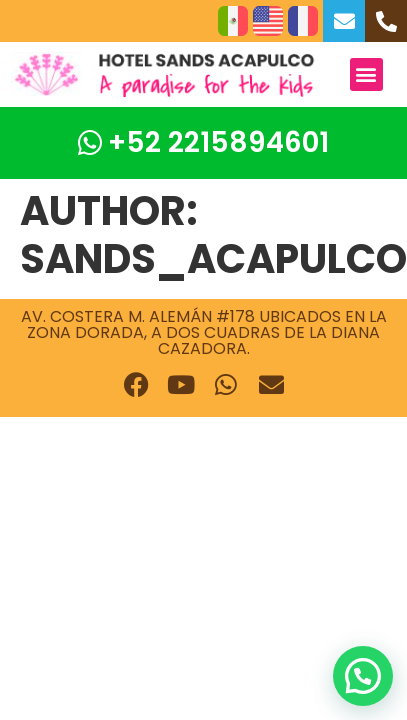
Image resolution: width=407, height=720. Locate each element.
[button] (366, 74)
